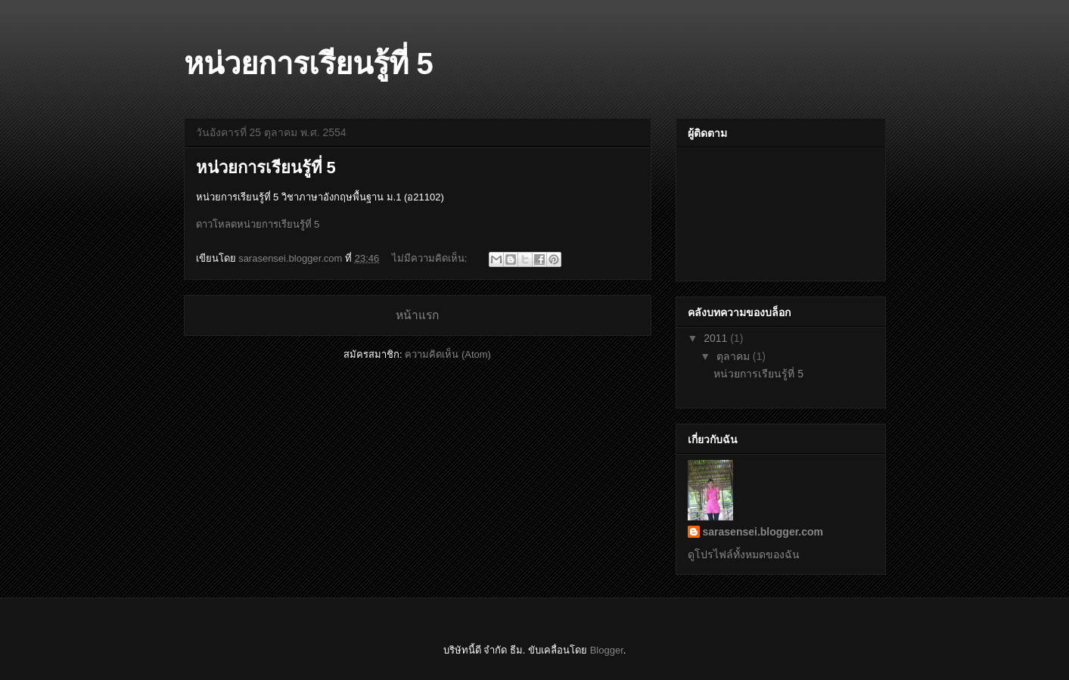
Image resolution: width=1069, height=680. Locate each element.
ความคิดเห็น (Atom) (448, 354)
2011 (717, 338)
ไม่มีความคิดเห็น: (431, 258)
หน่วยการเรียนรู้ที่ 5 (266, 167)
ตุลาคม (734, 356)
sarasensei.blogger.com (763, 532)
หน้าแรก (417, 315)
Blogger (606, 650)
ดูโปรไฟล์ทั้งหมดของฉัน (744, 554)
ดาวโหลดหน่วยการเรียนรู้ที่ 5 (258, 224)
